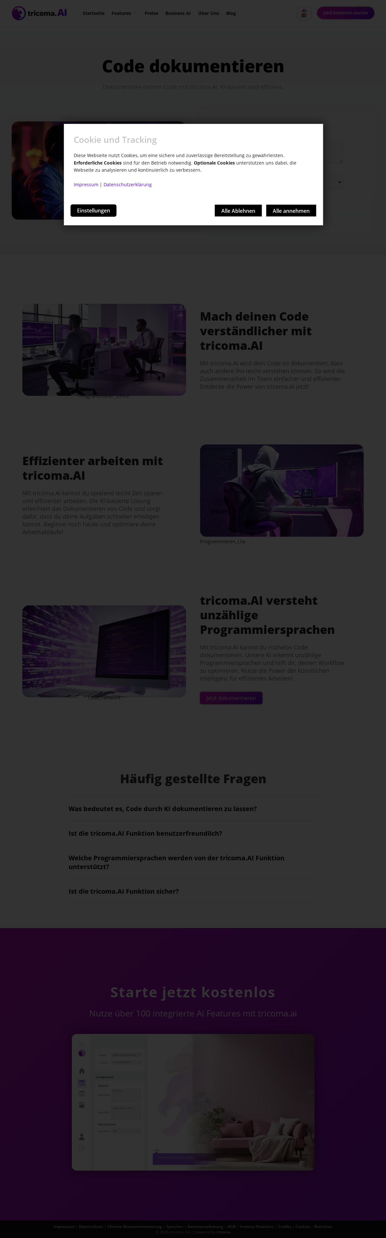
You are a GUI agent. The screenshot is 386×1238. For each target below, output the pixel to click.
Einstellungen (93, 210)
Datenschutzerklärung (128, 184)
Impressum (86, 184)
